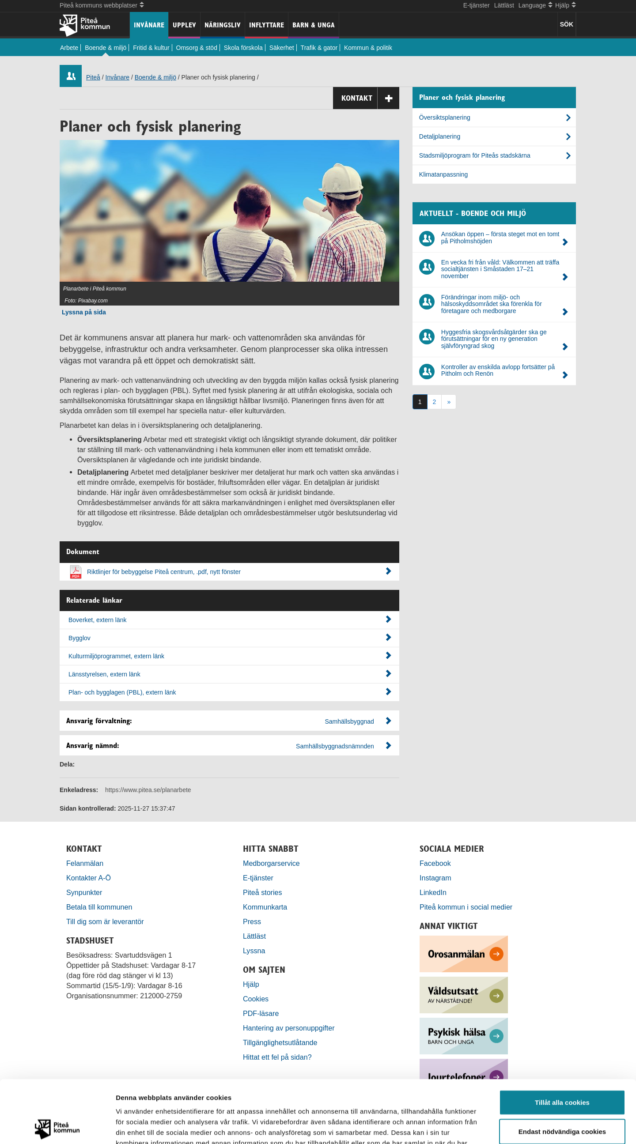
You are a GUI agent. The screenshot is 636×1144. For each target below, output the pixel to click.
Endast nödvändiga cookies (562, 1068)
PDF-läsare (261, 1013)
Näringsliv (222, 25)
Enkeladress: (79, 789)
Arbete (69, 47)
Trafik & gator (319, 47)
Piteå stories (262, 892)
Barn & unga (313, 25)
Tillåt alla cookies (562, 1039)
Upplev (184, 25)
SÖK (566, 24)
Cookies (256, 999)
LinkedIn (433, 892)
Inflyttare (266, 25)
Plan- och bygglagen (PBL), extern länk (230, 692)
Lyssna (254, 951)
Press (252, 921)
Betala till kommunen (99, 907)
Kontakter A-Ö (88, 878)
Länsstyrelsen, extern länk (230, 674)
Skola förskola (243, 47)
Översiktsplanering (444, 117)
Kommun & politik (368, 47)
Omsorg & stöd (196, 47)
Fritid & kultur (151, 47)
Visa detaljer (480, 1126)
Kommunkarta (265, 907)
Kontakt (370, 98)
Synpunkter (84, 892)
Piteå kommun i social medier (466, 907)
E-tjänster (476, 5)
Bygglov (230, 638)
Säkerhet (281, 47)
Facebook (435, 863)
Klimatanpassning (443, 174)
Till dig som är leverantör (106, 921)
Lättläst (504, 5)
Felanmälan (84, 863)
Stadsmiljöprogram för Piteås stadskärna (474, 155)
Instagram (435, 878)
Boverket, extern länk (230, 619)
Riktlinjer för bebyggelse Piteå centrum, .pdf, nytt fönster (239, 571)
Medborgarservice (271, 863)
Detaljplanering (439, 136)
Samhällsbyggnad (349, 721)
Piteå (93, 77)
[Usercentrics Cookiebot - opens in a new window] (57, 1126)
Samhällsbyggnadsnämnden (335, 746)
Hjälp (251, 984)
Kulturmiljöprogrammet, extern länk (230, 656)
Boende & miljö (105, 47)
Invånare (149, 25)
